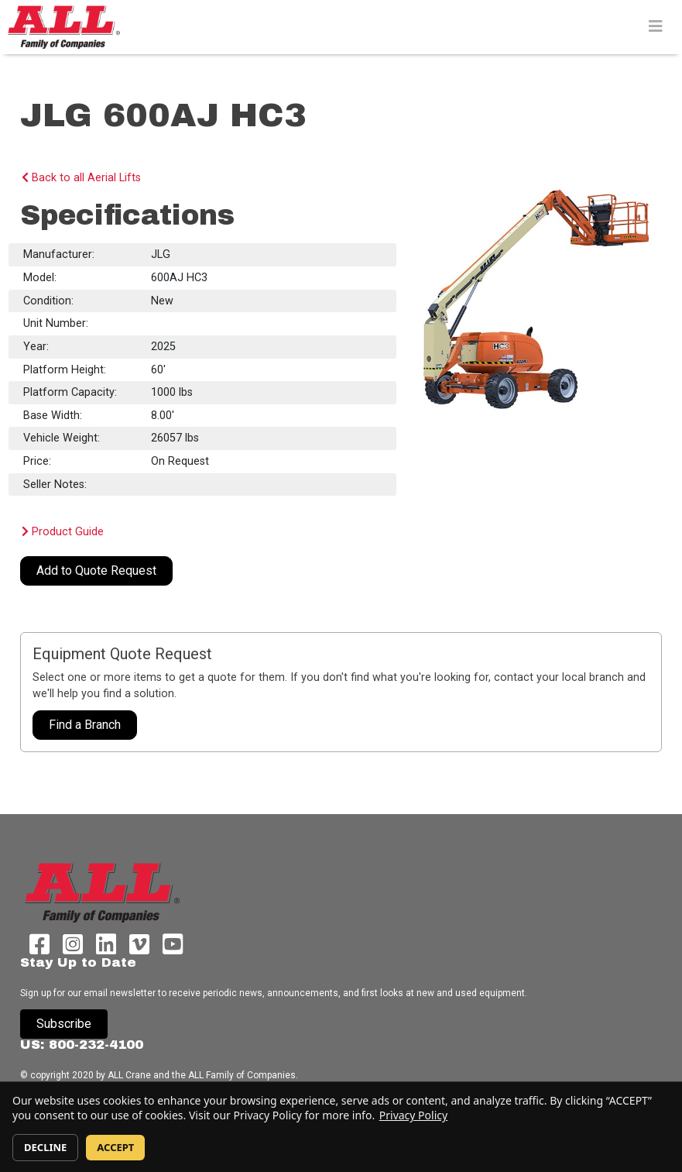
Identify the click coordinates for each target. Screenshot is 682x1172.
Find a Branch (85, 724)
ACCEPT (115, 1147)
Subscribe (63, 1023)
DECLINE (45, 1147)
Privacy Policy (413, 1115)
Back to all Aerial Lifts (81, 177)
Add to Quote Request (96, 570)
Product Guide (63, 531)
